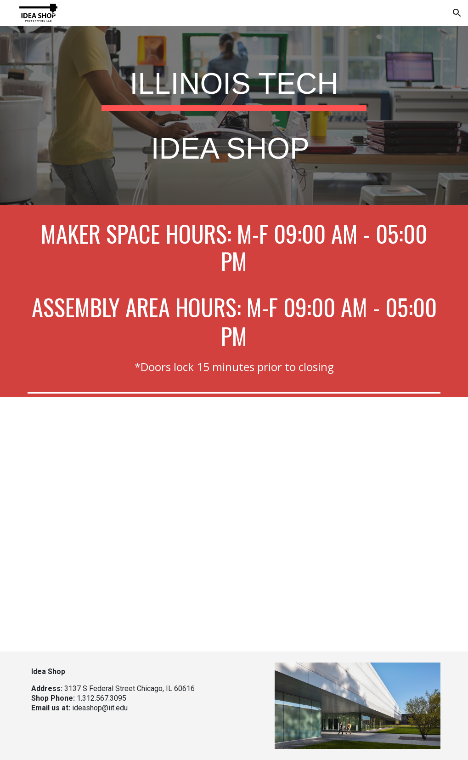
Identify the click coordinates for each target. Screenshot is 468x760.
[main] (234, 115)
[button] (457, 13)
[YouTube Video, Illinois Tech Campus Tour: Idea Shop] (233, 524)
